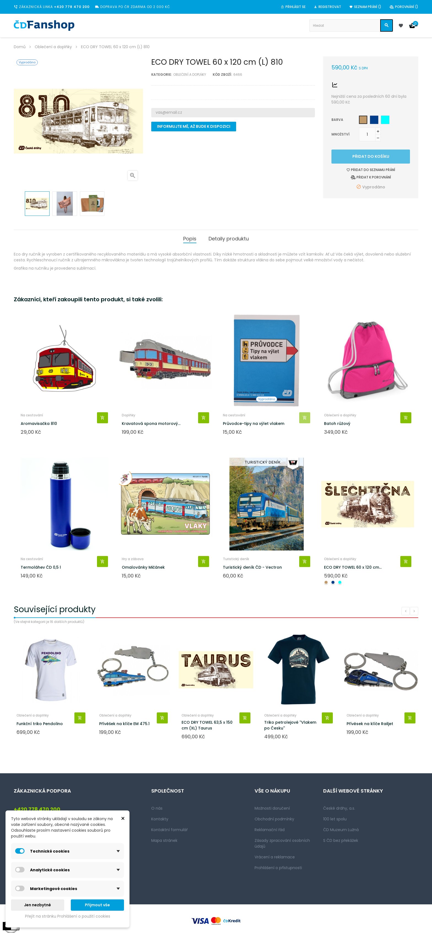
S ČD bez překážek (340, 840)
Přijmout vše (97, 905)
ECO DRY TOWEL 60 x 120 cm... (353, 567)
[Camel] (363, 120)
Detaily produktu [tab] (229, 238)
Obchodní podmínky (274, 819)
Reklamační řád (270, 829)
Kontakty (159, 819)
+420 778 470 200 (72, 6)
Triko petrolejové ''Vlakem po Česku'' (290, 725)
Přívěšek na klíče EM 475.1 (124, 723)
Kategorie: (161, 74)
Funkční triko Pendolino (40, 723)
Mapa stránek (164, 840)
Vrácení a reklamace (275, 857)
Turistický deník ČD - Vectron (252, 567)
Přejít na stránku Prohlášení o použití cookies (67, 916)
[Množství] (367, 134)
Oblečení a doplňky (189, 74)
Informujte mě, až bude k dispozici (193, 126)
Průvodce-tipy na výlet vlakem (253, 423)
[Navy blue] (374, 120)
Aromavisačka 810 (39, 423)
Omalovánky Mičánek (143, 567)
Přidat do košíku (370, 156)
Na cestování (32, 415)
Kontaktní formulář (169, 829)
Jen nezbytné (37, 905)
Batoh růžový (337, 423)
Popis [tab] (189, 238)
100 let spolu (335, 819)
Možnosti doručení (272, 808)
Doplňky (128, 415)
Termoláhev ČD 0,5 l (41, 567)
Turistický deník (236, 559)
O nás (157, 808)
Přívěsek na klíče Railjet (370, 723)
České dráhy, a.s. (339, 808)
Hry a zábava (133, 559)
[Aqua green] (385, 120)
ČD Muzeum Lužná (341, 829)
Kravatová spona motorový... (151, 423)
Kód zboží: (222, 74)
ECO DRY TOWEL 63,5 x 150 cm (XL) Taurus (207, 725)
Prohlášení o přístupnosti (278, 867)
